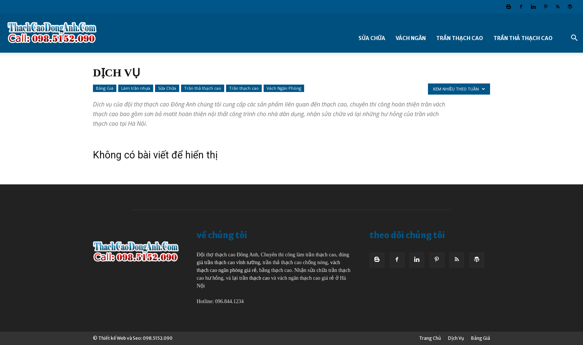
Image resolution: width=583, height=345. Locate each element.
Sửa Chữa (371, 38)
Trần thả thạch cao (523, 38)
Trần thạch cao (459, 38)
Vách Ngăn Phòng (284, 88)
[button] (574, 38)
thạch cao (259, 278)
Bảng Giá (104, 88)
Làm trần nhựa (135, 88)
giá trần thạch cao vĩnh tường (228, 262)
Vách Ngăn (411, 38)
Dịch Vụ (456, 338)
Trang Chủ (430, 338)
